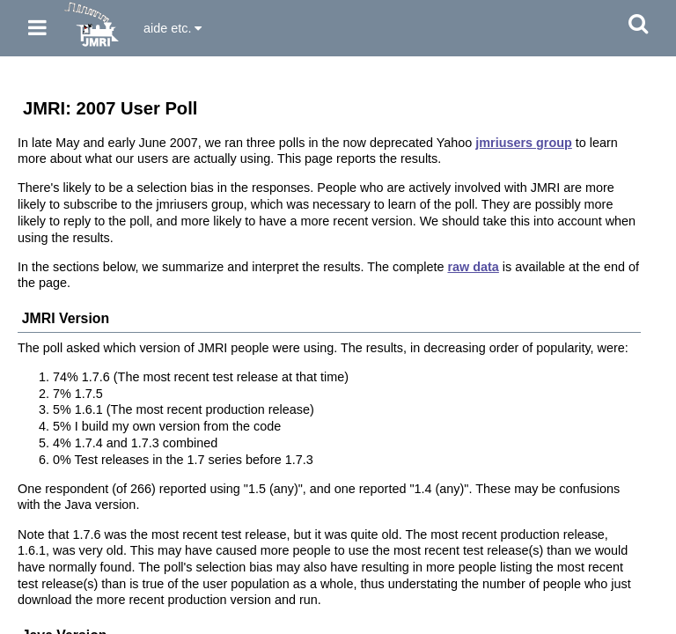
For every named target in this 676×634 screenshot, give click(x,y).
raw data (472, 267)
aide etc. (172, 28)
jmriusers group (523, 143)
